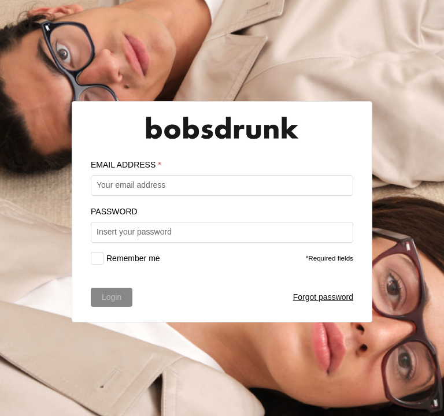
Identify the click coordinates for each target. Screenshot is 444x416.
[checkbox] (125, 258)
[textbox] (222, 185)
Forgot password (323, 297)
